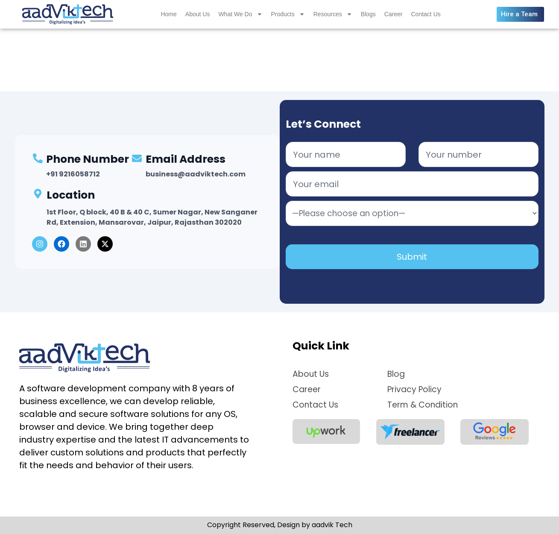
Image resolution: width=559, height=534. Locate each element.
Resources (332, 15)
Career (393, 15)
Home (168, 15)
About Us (197, 15)
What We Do (240, 15)
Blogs (368, 15)
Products (288, 15)
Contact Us (426, 15)
